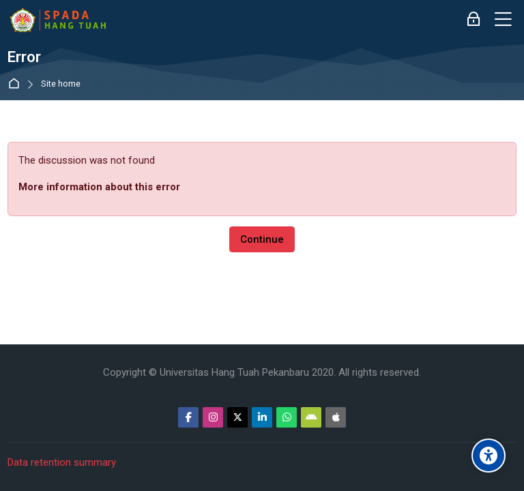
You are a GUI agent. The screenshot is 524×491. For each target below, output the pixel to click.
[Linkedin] (262, 417)
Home (17, 84)
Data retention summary (62, 462)
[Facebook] (188, 417)
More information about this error (99, 187)
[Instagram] (213, 417)
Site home (61, 84)
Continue (262, 239)
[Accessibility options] (488, 455)
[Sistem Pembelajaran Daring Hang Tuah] (57, 19)
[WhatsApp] (286, 417)
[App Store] (335, 417)
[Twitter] (237, 417)
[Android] (311, 417)
